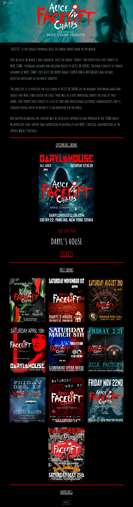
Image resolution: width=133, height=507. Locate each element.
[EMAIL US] (66, 502)
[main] (66, 89)
